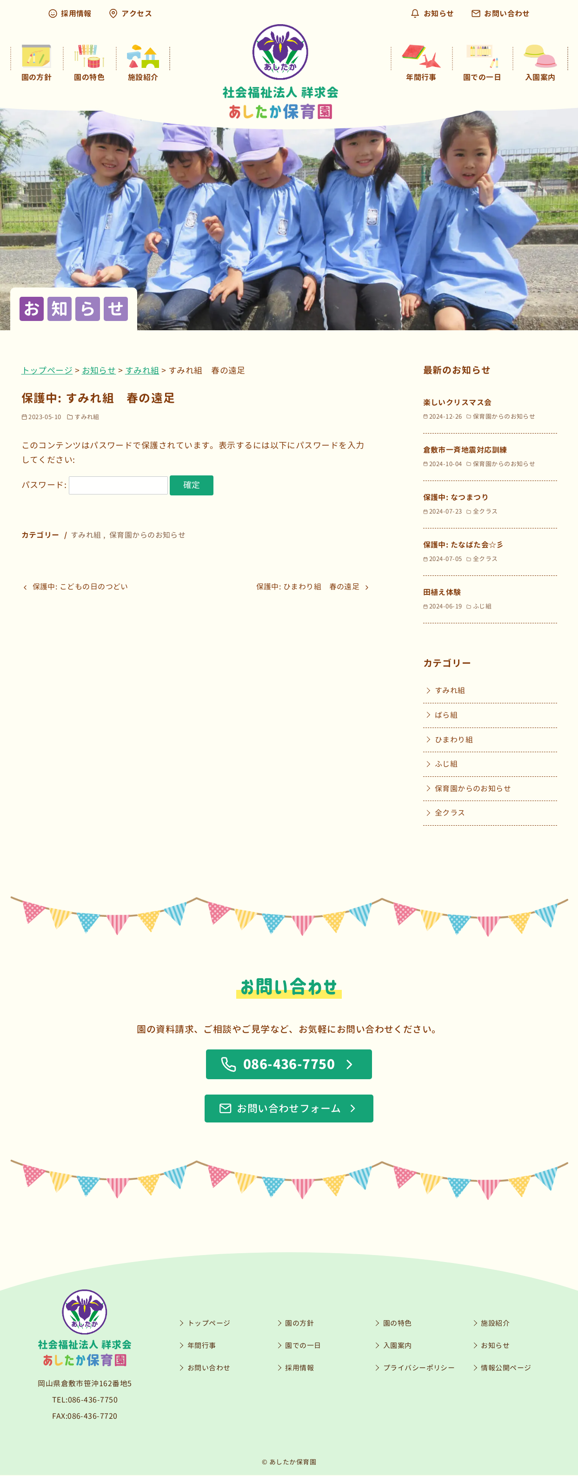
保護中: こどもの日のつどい (80, 587)
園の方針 (299, 1324)
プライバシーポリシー (419, 1369)
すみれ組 (142, 370)
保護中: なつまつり (456, 497)
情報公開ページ (506, 1369)
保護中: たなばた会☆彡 (463, 545)
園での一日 (303, 1346)
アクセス (130, 13)
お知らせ (432, 13)
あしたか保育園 (292, 1463)
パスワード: (94, 485)
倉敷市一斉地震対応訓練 (465, 450)
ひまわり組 (454, 740)
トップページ (47, 370)
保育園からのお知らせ (147, 535)
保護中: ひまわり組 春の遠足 (308, 587)
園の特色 (397, 1324)
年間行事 (201, 1346)
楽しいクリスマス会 (457, 402)
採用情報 (70, 13)
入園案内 (397, 1346)
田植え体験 (442, 592)
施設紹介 (495, 1324)
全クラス (450, 813)
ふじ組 (446, 764)
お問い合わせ (500, 13)
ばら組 (446, 715)
